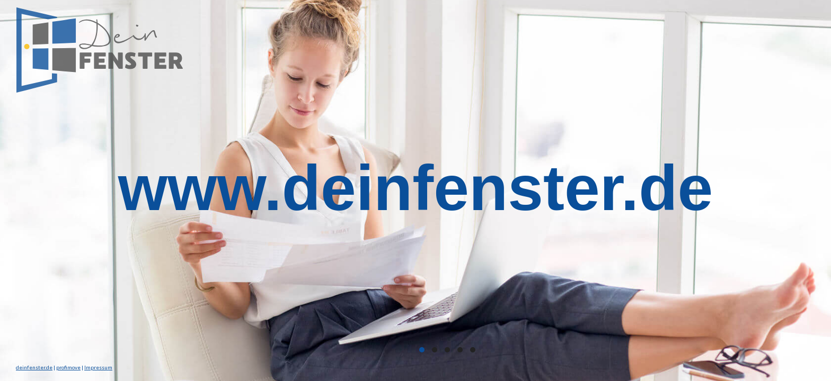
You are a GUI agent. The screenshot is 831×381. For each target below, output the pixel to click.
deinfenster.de (34, 367)
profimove (68, 367)
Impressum (98, 367)
